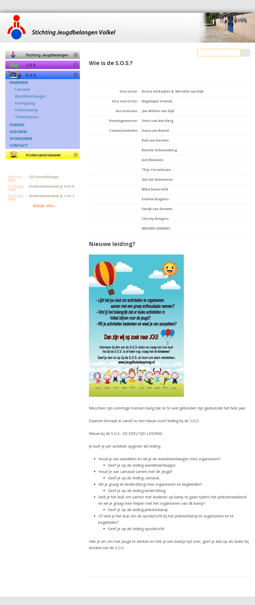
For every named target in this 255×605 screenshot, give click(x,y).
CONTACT (19, 145)
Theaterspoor (26, 117)
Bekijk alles (44, 206)
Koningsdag (25, 103)
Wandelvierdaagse (30, 96)
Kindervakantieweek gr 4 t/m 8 (51, 186)
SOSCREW (18, 132)
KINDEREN (19, 82)
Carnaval (22, 89)
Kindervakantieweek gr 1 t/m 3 (51, 196)
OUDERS (17, 125)
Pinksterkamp (26, 110)
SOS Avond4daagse (43, 177)
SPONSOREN (21, 138)
